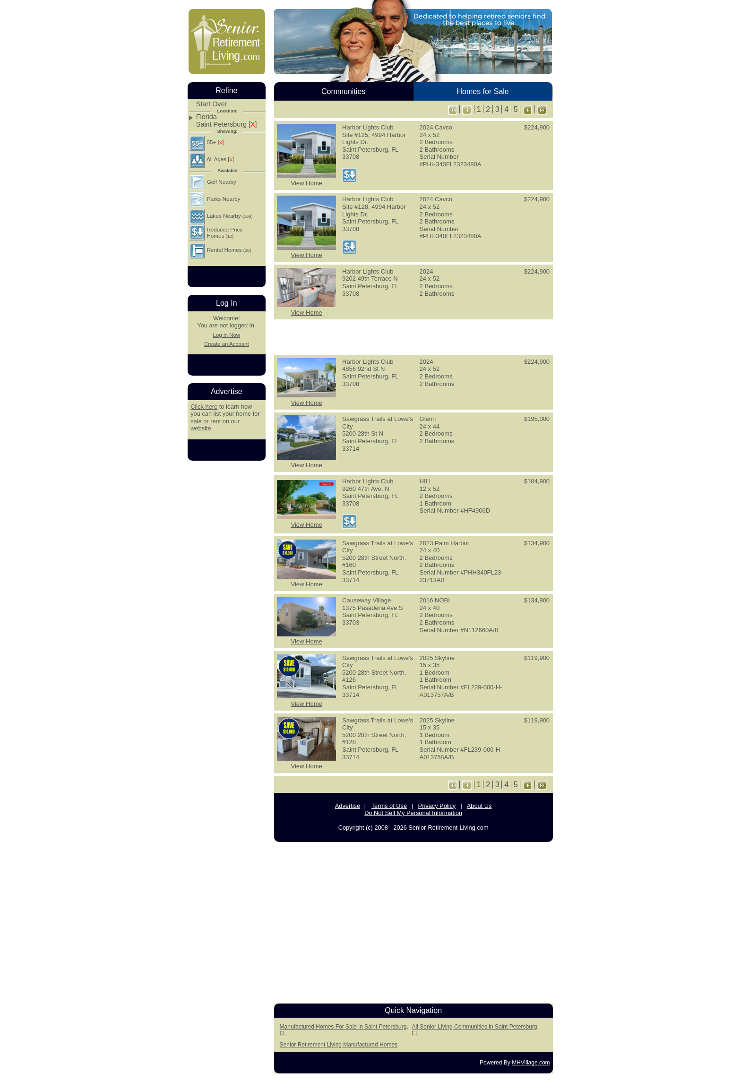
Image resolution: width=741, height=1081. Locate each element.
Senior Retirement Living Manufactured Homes (338, 1044)
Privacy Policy (437, 805)
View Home (306, 183)
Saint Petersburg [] (226, 124)
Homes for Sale (482, 91)
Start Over (211, 104)
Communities (343, 91)
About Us (479, 805)
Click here (203, 406)
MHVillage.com (531, 1062)
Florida (206, 116)
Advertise (347, 805)
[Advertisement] (413, 336)
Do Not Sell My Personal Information (413, 812)
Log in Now (226, 335)
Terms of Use (389, 805)
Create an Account (226, 344)
